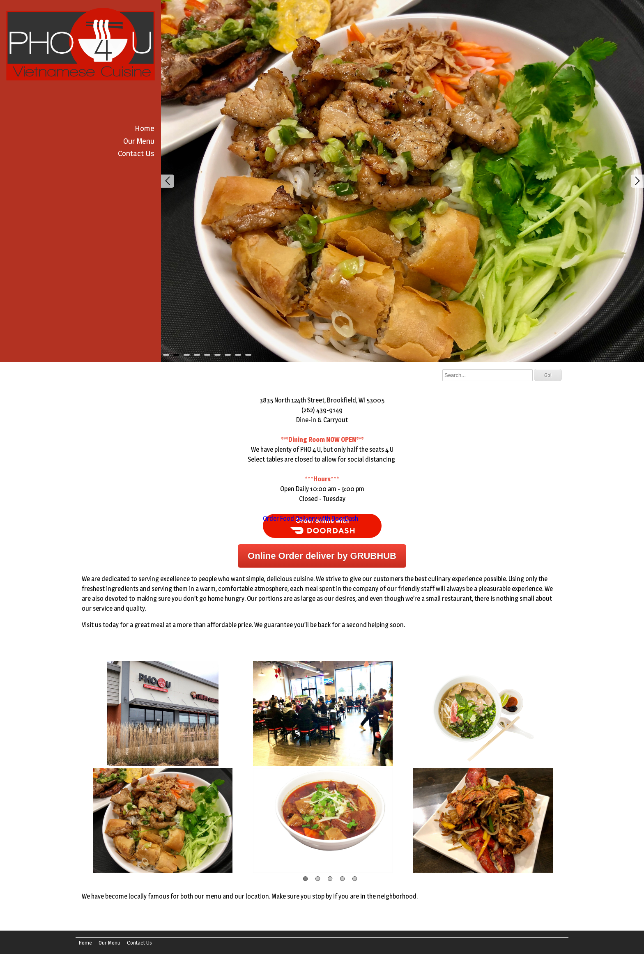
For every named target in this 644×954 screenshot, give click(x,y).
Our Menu (138, 141)
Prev (167, 181)
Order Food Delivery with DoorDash (310, 518)
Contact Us (136, 153)
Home (144, 128)
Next (637, 181)
